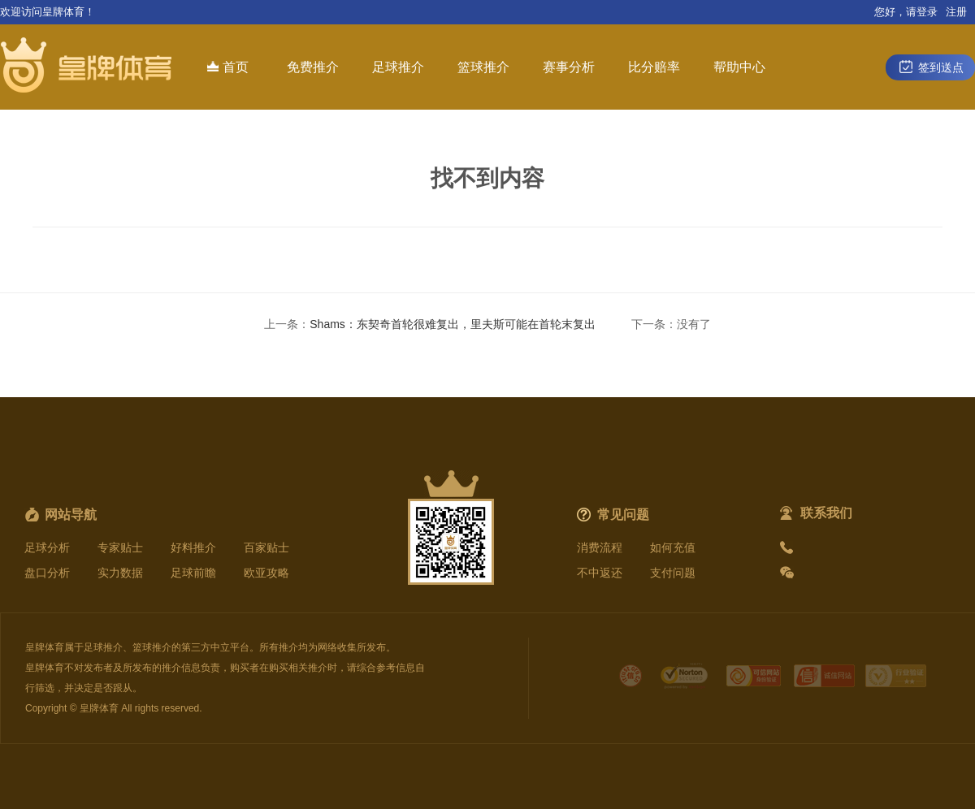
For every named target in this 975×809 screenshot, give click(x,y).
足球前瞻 (193, 572)
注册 (956, 12)
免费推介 (313, 67)
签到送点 (930, 67)
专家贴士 (120, 547)
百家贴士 (266, 547)
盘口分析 (47, 572)
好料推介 (193, 547)
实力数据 (120, 572)
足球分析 (47, 547)
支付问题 (673, 572)
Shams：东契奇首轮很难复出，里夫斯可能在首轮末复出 (453, 324)
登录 (927, 12)
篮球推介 (483, 67)
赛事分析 (569, 67)
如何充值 (673, 547)
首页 (228, 67)
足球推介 (398, 67)
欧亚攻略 (266, 572)
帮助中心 (739, 67)
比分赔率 (654, 67)
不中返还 (599, 572)
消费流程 (599, 547)
